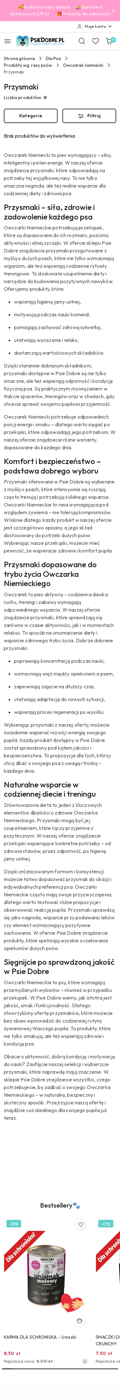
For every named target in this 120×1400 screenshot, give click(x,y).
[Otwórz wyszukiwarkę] (81, 41)
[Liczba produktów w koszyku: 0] (108, 41)
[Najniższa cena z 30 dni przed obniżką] (85, 1361)
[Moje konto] (94, 26)
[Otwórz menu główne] (7, 41)
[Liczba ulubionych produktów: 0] (95, 41)
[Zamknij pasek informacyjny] (113, 10)
